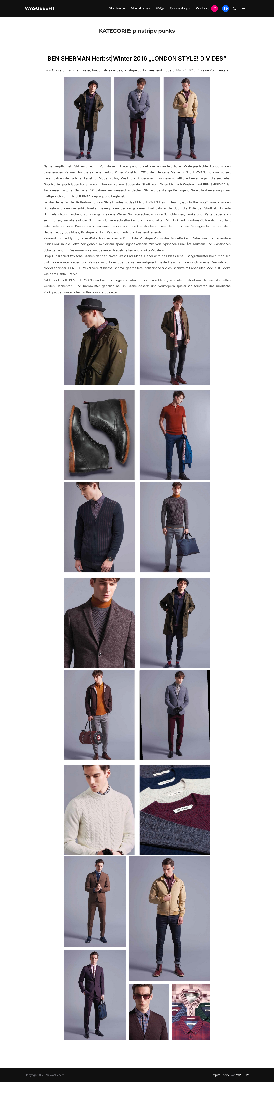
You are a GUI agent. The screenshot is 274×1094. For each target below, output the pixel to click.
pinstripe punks (135, 82)
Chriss (56, 82)
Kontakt (202, 8)
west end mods (160, 82)
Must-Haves (140, 8)
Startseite (117, 8)
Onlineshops (180, 8)
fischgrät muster (78, 82)
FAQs (160, 8)
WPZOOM (242, 1086)
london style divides (107, 82)
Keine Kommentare (214, 82)
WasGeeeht (43, 8)
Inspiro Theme (221, 1086)
